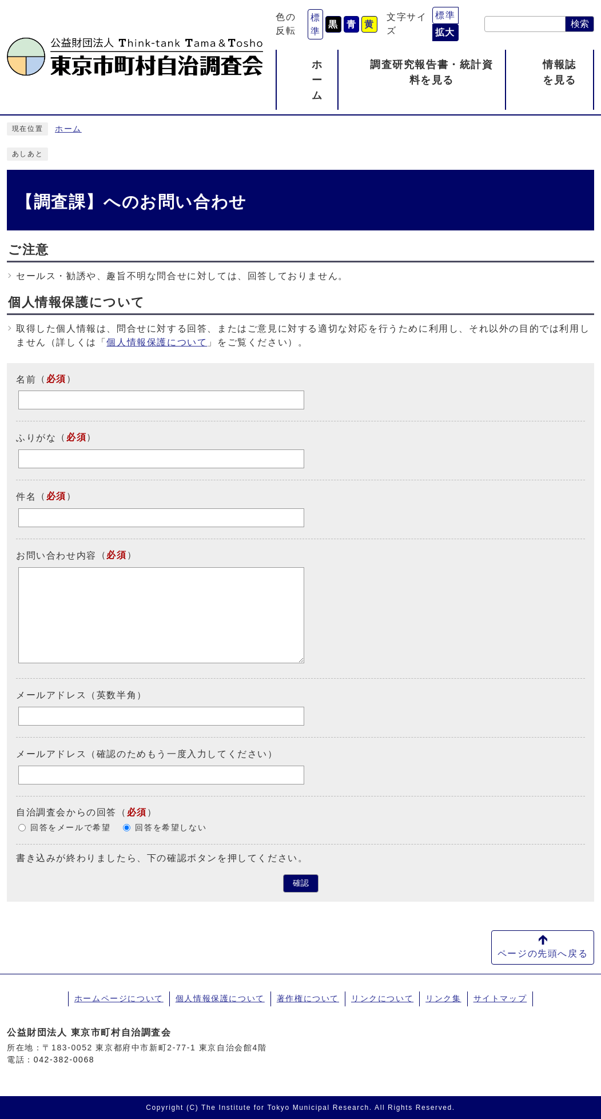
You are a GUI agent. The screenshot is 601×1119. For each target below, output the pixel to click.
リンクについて (382, 998)
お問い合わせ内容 (56, 555)
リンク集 (443, 998)
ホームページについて (119, 998)
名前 (26, 379)
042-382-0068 (64, 1059)
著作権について (308, 998)
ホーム (68, 129)
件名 (26, 496)
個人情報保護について (156, 342)
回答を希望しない (170, 827)
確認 (301, 883)
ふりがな (36, 438)
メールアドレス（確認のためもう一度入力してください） (147, 754)
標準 (316, 24)
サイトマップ (500, 998)
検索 (580, 24)
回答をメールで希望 (70, 827)
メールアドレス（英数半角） (81, 695)
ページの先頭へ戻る (542, 953)
